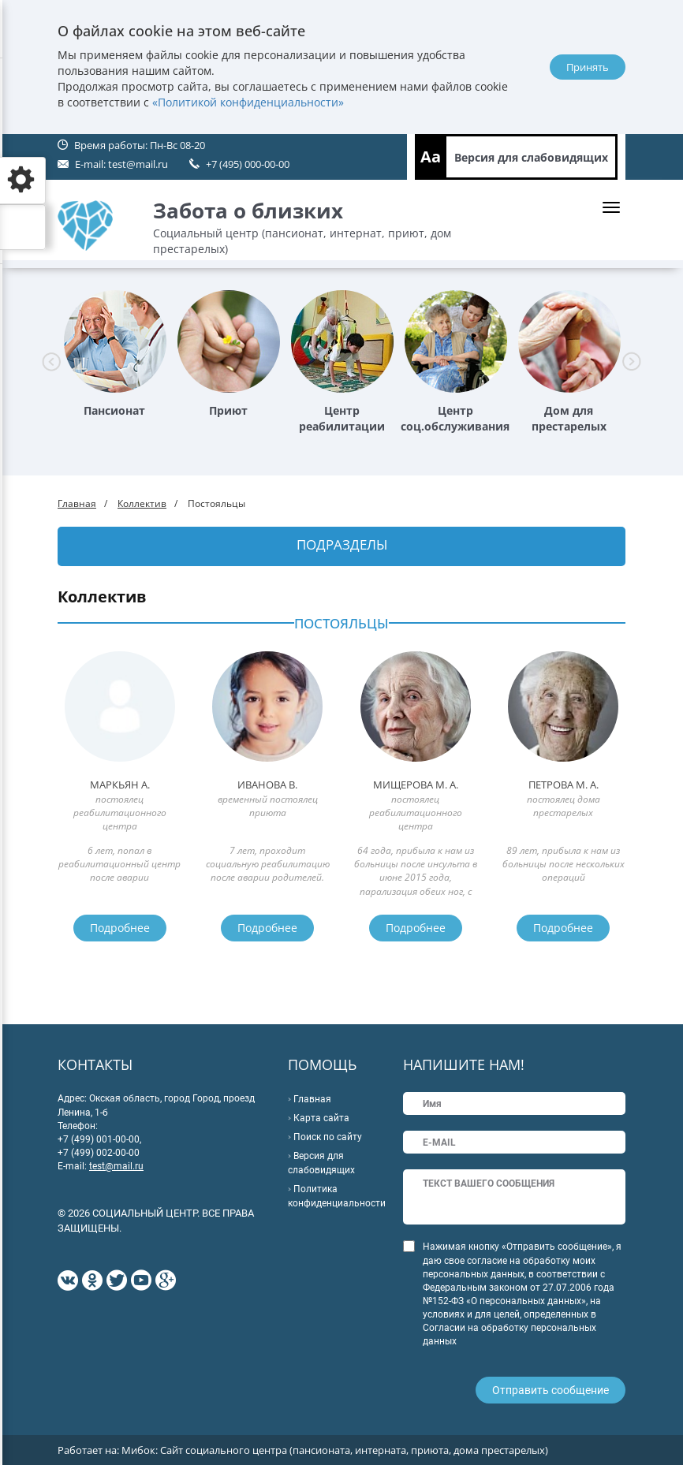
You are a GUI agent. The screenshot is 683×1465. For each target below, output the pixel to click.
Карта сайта (321, 1118)
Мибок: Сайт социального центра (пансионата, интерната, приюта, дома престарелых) (334, 1450)
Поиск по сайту (327, 1137)
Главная (77, 503)
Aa (430, 156)
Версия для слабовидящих (531, 157)
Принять (587, 67)
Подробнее (120, 927)
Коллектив (142, 503)
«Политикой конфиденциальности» (248, 102)
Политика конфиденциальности (337, 1196)
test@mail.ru (138, 164)
